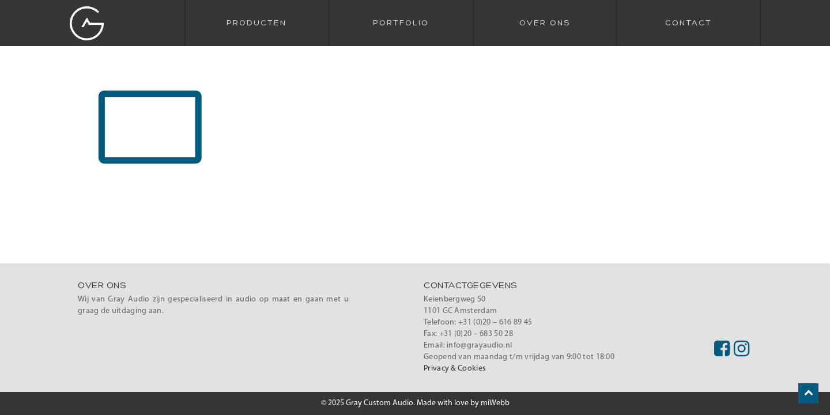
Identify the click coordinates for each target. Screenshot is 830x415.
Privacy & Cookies (455, 368)
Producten (256, 23)
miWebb (495, 403)
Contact (688, 23)
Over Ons (544, 23)
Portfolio (401, 23)
